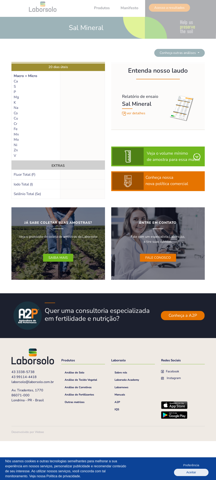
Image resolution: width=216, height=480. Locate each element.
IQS (117, 449)
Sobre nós (121, 412)
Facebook (170, 411)
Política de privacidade (63, 476)
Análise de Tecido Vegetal (81, 419)
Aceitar (200, 468)
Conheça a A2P (183, 355)
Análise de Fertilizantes (79, 434)
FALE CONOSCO (158, 257)
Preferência (177, 468)
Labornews (121, 427)
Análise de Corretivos (78, 427)
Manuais (120, 434)
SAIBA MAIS (58, 257)
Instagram (171, 417)
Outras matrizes (74, 442)
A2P (117, 442)
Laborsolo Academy (127, 419)
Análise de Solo (74, 412)
